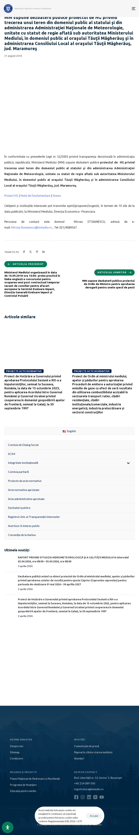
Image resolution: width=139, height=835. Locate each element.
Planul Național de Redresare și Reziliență (35, 778)
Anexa (57, 195)
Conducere (16, 758)
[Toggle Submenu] (128, 462)
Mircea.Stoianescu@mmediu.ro (31, 227)
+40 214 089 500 (84, 783)
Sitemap (15, 752)
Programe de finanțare (23, 784)
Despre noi (16, 746)
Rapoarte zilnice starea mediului (93, 752)
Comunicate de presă (86, 746)
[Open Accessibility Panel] (7, 827)
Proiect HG (11, 195)
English (69, 431)
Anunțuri (79, 758)
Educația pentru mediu (23, 791)
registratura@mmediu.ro (89, 789)
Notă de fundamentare (35, 195)
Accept (94, 815)
